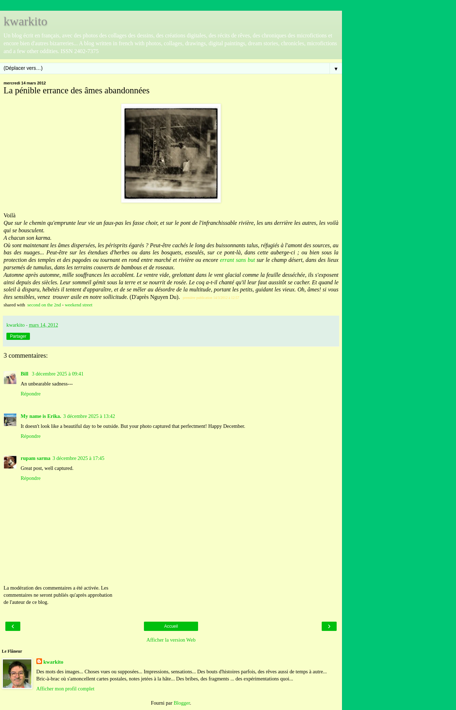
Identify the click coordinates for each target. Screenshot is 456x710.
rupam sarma (36, 458)
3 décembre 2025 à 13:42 (89, 416)
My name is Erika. (41, 416)
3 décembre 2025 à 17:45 (78, 458)
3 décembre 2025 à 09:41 (57, 374)
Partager (18, 336)
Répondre (31, 394)
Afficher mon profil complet (65, 688)
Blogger (181, 703)
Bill (25, 374)
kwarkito (25, 21)
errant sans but (237, 260)
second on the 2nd (44, 304)
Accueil (171, 626)
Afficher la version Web (171, 640)
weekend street (79, 304)
